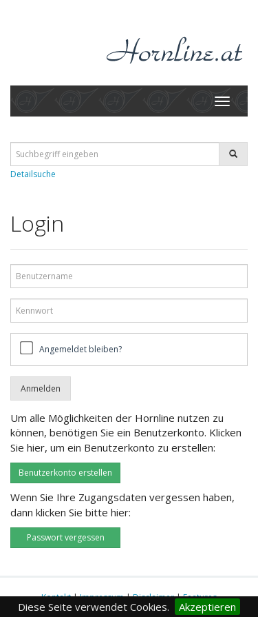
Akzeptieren (207, 607)
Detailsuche (33, 174)
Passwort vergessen (66, 537)
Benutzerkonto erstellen (65, 472)
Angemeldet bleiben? (80, 349)
